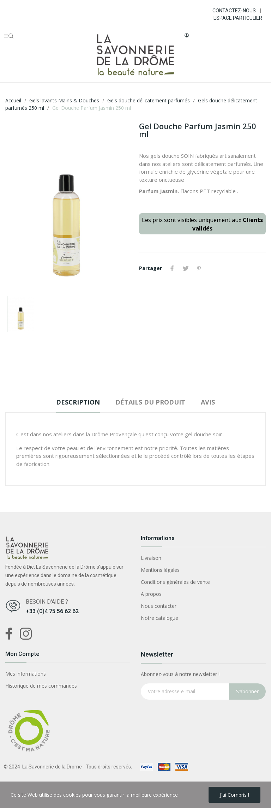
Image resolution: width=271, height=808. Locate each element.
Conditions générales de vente (175, 582)
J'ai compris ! (234, 794)
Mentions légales (160, 570)
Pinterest (199, 268)
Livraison (151, 558)
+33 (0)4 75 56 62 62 (52, 611)
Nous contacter (158, 606)
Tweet (185, 268)
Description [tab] (78, 402)
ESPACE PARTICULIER (237, 18)
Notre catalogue (159, 618)
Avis (208, 402)
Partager (172, 268)
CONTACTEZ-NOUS (234, 10)
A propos (151, 594)
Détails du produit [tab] (150, 402)
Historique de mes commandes (41, 685)
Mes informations (25, 673)
